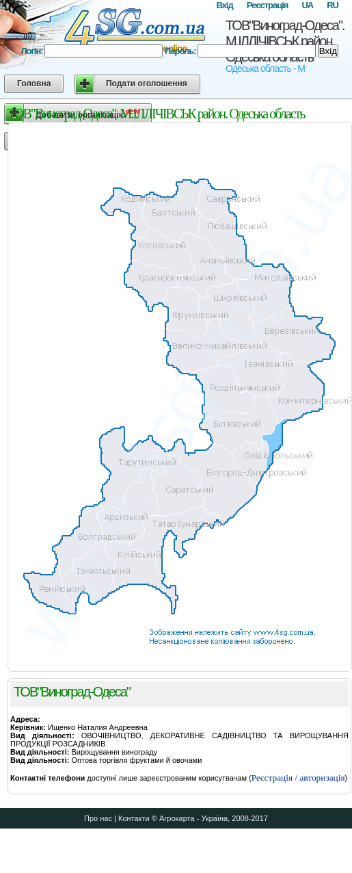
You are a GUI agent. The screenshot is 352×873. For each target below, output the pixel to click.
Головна (34, 83)
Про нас (98, 818)
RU (332, 5)
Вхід (224, 5)
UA (307, 5)
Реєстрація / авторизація (298, 777)
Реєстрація (267, 5)
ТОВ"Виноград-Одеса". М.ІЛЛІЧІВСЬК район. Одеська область (285, 41)
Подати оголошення (146, 83)
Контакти (134, 818)
